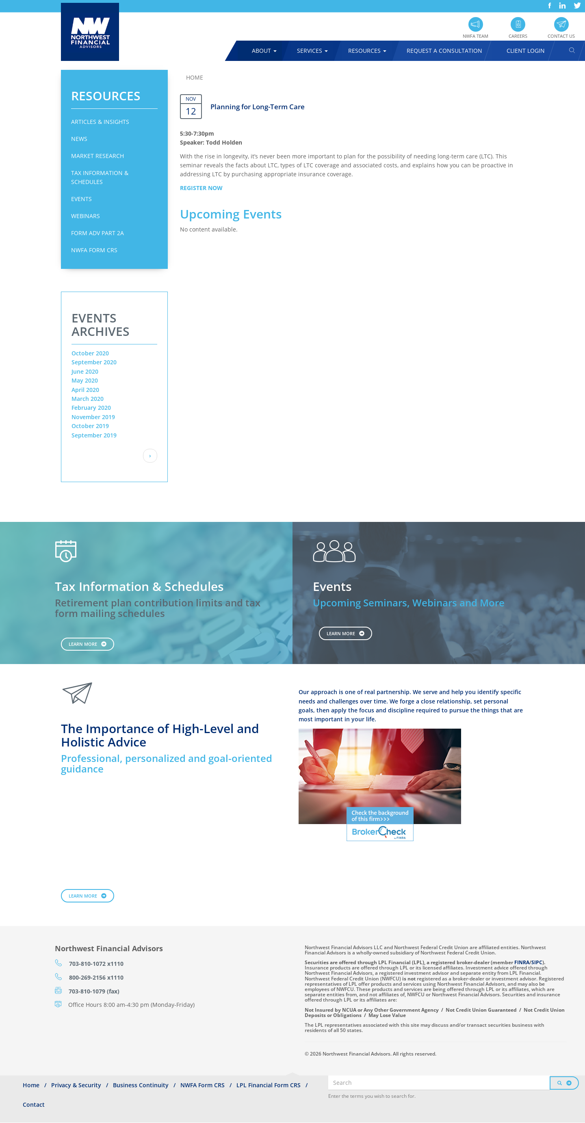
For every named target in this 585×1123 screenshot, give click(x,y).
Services (312, 50)
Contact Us (561, 36)
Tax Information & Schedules (99, 177)
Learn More (83, 644)
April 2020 (85, 390)
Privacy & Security (76, 1085)
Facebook (548, 2)
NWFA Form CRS (94, 250)
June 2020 (85, 371)
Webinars (85, 216)
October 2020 (90, 353)
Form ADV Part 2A (97, 233)
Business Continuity (141, 1085)
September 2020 (94, 362)
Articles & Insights (100, 121)
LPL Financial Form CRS (268, 1085)
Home (194, 77)
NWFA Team (475, 36)
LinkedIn (561, 2)
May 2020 (85, 380)
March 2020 (88, 398)
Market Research (97, 156)
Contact (34, 1104)
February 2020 (91, 407)
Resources (367, 50)
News (79, 139)
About (264, 50)
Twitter (576, 2)
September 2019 (94, 435)
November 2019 (93, 417)
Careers (518, 36)
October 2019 (90, 426)
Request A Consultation (444, 50)
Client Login (526, 50)
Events (81, 199)
